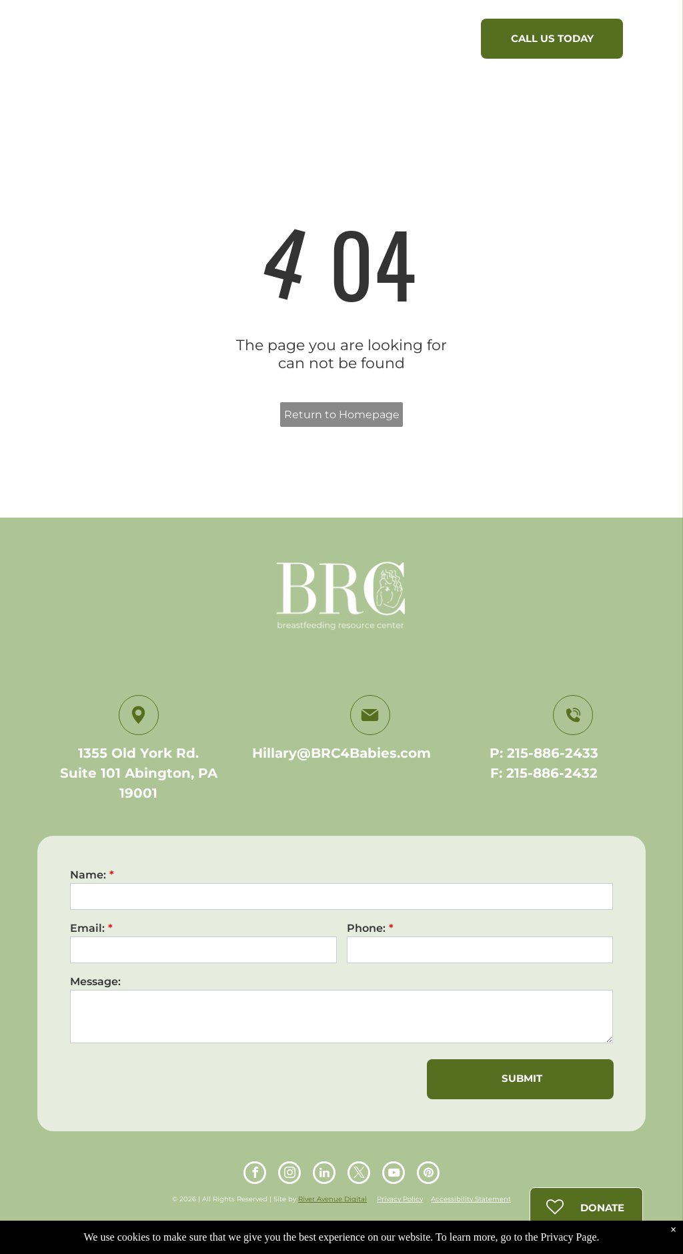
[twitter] (359, 1174)
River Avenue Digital (332, 1199)
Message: (95, 981)
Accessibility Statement (471, 1199)
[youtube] (393, 1174)
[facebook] (254, 1174)
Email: (87, 928)
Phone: (366, 928)
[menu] (653, 42)
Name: (88, 874)
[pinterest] (428, 1174)
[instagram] (289, 1174)
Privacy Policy (400, 1199)
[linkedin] (324, 1174)
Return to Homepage (342, 414)
